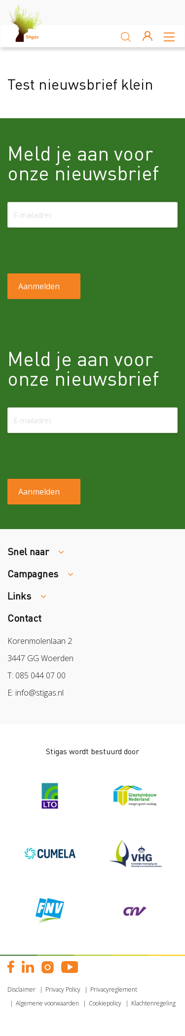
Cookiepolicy (105, 1003)
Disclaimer (21, 989)
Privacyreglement (113, 989)
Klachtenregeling (153, 1003)
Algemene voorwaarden (47, 1003)
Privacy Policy (62, 989)
